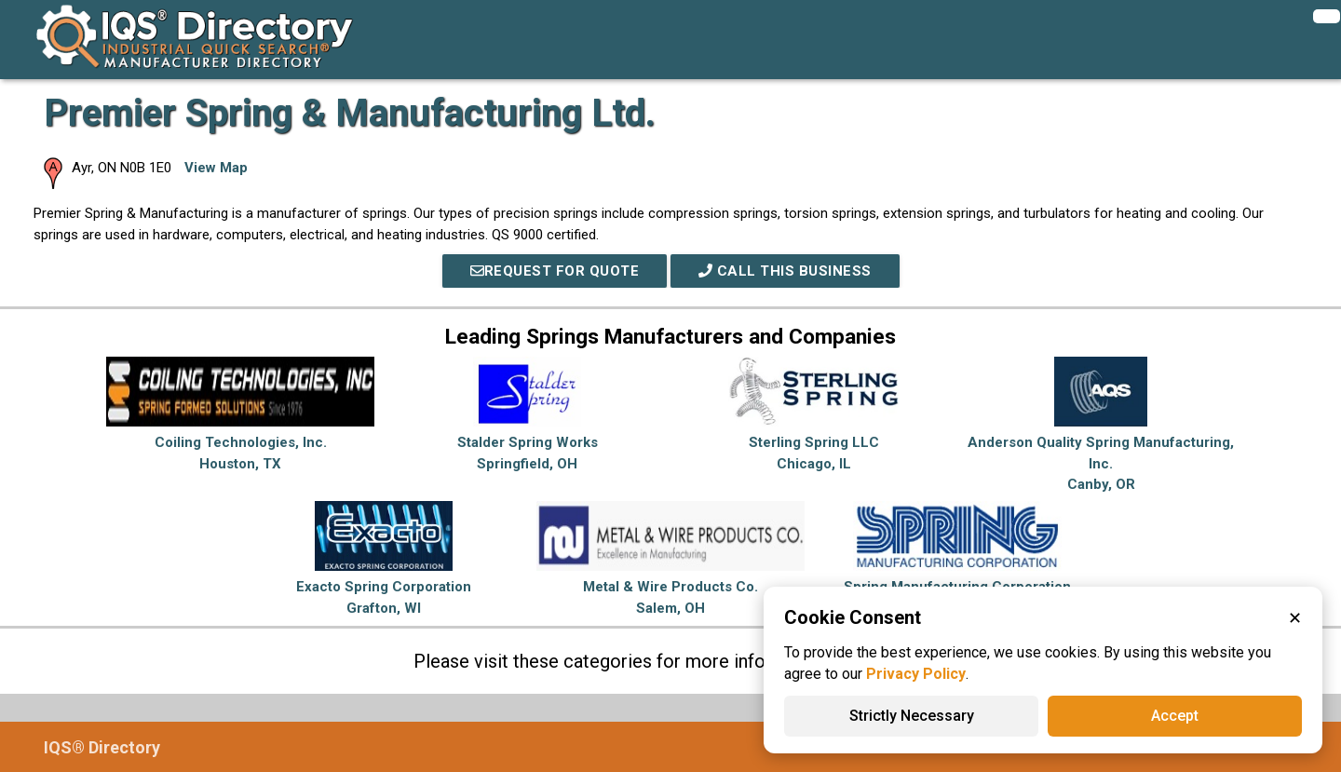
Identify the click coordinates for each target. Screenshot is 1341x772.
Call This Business (785, 271)
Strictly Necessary (911, 716)
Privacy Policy (916, 674)
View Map (216, 167)
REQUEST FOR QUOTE (555, 271)
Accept (1175, 716)
